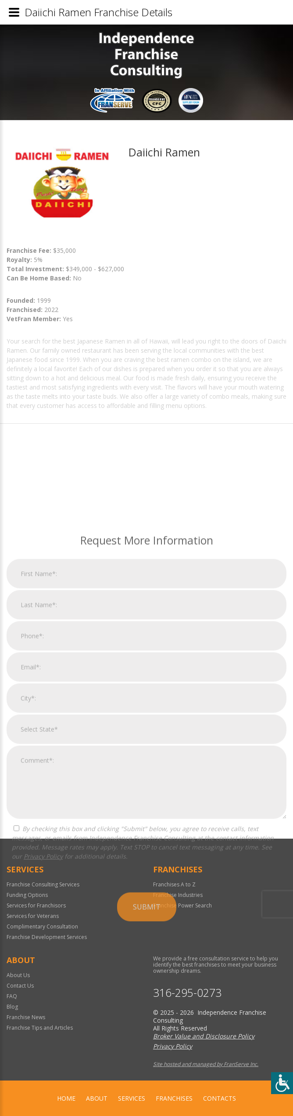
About (96, 1098)
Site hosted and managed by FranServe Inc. (205, 1064)
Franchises (174, 1098)
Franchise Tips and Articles (40, 1027)
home (66, 1098)
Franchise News (26, 1017)
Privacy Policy (43, 947)
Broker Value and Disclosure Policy (203, 1036)
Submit (147, 998)
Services (131, 1098)
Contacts (219, 1098)
